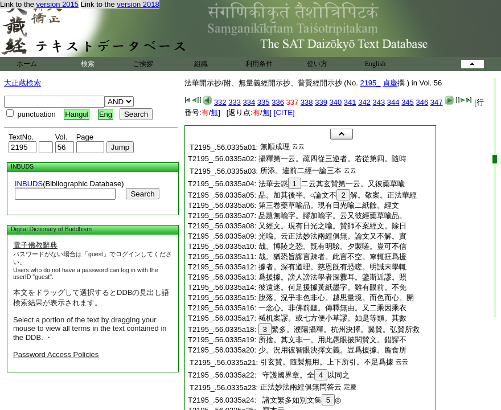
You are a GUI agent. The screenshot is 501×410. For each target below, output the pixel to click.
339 (321, 102)
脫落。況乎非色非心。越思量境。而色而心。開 (336, 297)
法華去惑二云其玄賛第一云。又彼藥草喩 (331, 183)
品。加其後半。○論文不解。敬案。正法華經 (337, 195)
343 (378, 102)
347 (436, 102)
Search (142, 194)
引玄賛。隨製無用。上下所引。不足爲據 (326, 362)
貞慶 (390, 83)
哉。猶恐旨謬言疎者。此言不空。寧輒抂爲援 (332, 256)
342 (364, 102)
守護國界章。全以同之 (304, 375)
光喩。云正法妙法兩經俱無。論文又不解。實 (332, 236)
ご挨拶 (143, 64)
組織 (201, 64)
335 (263, 102)
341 (350, 102)
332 (220, 102)
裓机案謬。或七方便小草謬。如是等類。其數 (332, 318)
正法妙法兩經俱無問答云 (301, 387)
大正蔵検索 (22, 83)
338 (307, 102)
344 (393, 102)
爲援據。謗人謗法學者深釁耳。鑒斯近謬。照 (332, 277)
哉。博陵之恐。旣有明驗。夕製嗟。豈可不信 (332, 246)
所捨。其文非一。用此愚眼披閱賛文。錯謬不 (332, 339)
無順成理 (275, 146)
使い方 (317, 64)
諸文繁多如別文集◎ (300, 400)
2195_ (370, 83)
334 (249, 102)
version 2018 (138, 4)
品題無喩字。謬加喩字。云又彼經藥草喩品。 (332, 215)
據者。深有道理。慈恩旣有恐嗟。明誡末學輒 (332, 267)
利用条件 (259, 64)
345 (407, 102)
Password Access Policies (55, 354)
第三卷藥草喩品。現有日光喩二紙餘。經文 (328, 205)
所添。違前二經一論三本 (301, 170)
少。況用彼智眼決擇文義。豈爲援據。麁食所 (332, 350)
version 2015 (57, 4)
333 (234, 102)
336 (278, 102)
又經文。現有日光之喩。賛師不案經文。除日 (332, 226)
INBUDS (29, 183)
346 (422, 102)
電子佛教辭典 (35, 245)
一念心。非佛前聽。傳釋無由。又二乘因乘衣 (332, 308)
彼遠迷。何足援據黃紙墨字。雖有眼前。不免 (332, 287)
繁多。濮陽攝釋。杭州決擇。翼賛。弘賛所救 (339, 329)
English (375, 64)
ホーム (27, 64)
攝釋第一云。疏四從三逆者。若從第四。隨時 (332, 158)
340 (336, 102)
